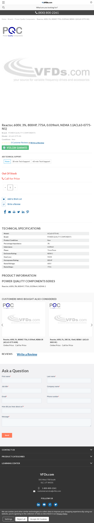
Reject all (21, 519)
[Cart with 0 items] (91, 2)
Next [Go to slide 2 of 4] (91, 327)
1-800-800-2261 (49, 488)
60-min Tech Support (41, 161)
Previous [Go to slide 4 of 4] (2, 327)
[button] (36, 143)
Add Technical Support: (12, 157)
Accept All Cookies (38, 519)
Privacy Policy (61, 514)
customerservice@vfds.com (49, 491)
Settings (8, 519)
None (7, 161)
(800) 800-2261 (47, 12)
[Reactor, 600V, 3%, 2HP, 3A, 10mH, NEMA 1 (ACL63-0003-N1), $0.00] (70, 319)
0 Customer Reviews (19, 142)
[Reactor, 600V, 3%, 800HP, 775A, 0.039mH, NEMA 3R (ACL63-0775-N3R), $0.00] (23, 319)
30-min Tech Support (21, 161)
